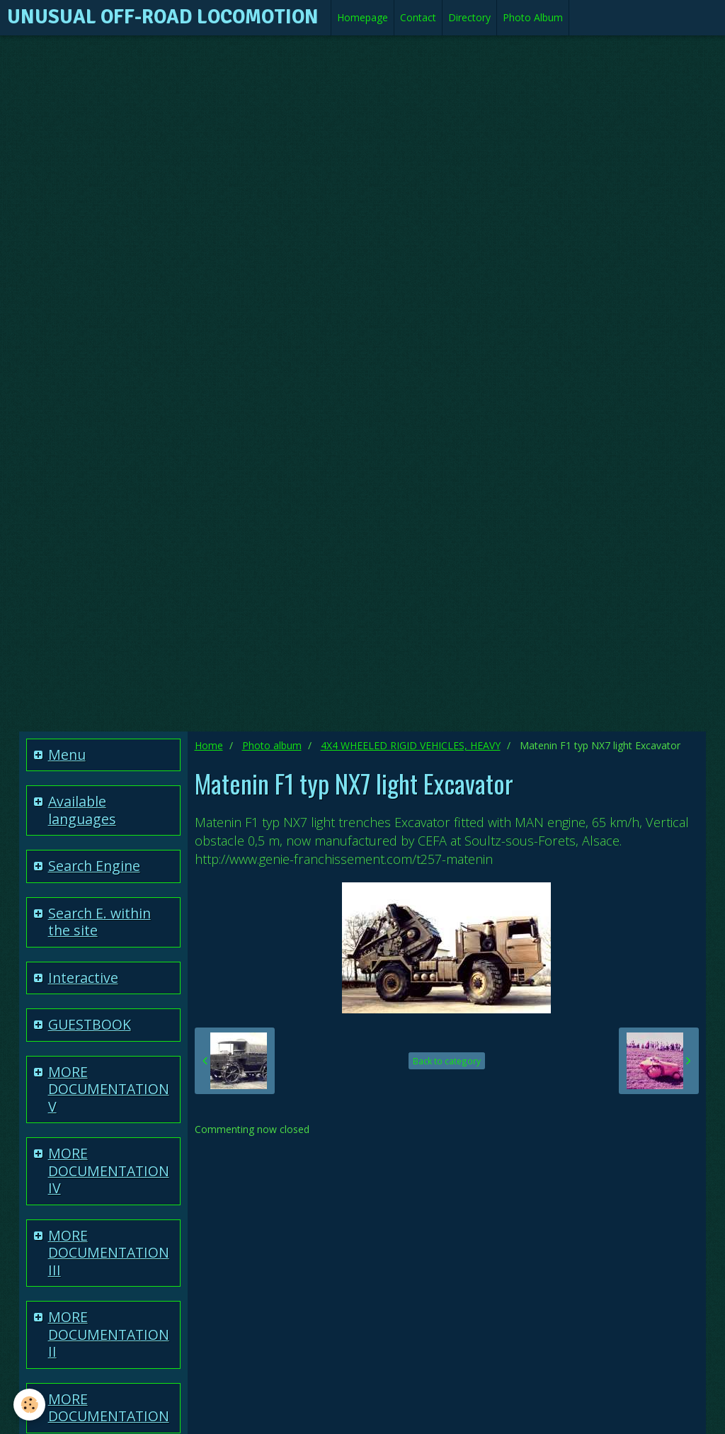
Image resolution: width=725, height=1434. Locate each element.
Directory (469, 17)
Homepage (362, 17)
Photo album (272, 745)
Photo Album (533, 17)
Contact (418, 17)
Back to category (447, 1060)
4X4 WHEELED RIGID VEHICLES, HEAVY (411, 745)
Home (209, 745)
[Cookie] (30, 1405)
